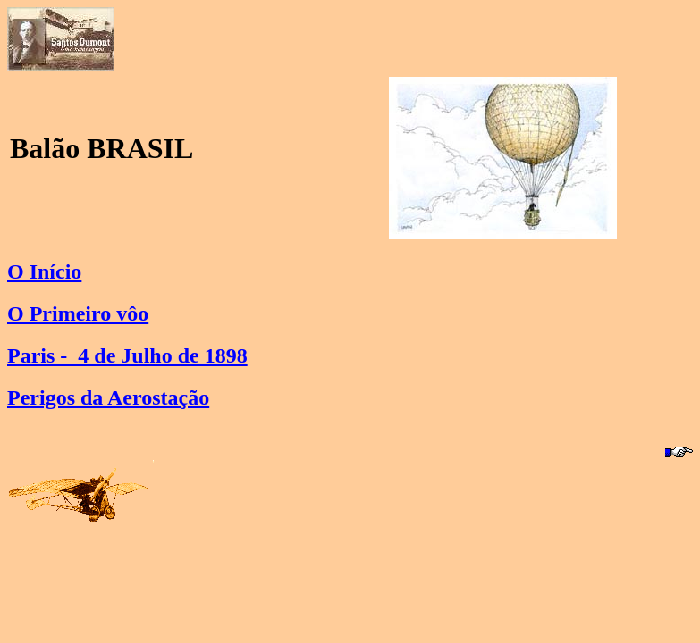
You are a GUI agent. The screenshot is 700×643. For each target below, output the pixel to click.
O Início (44, 271)
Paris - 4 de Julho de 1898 (127, 355)
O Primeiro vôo (77, 313)
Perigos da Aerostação (108, 397)
